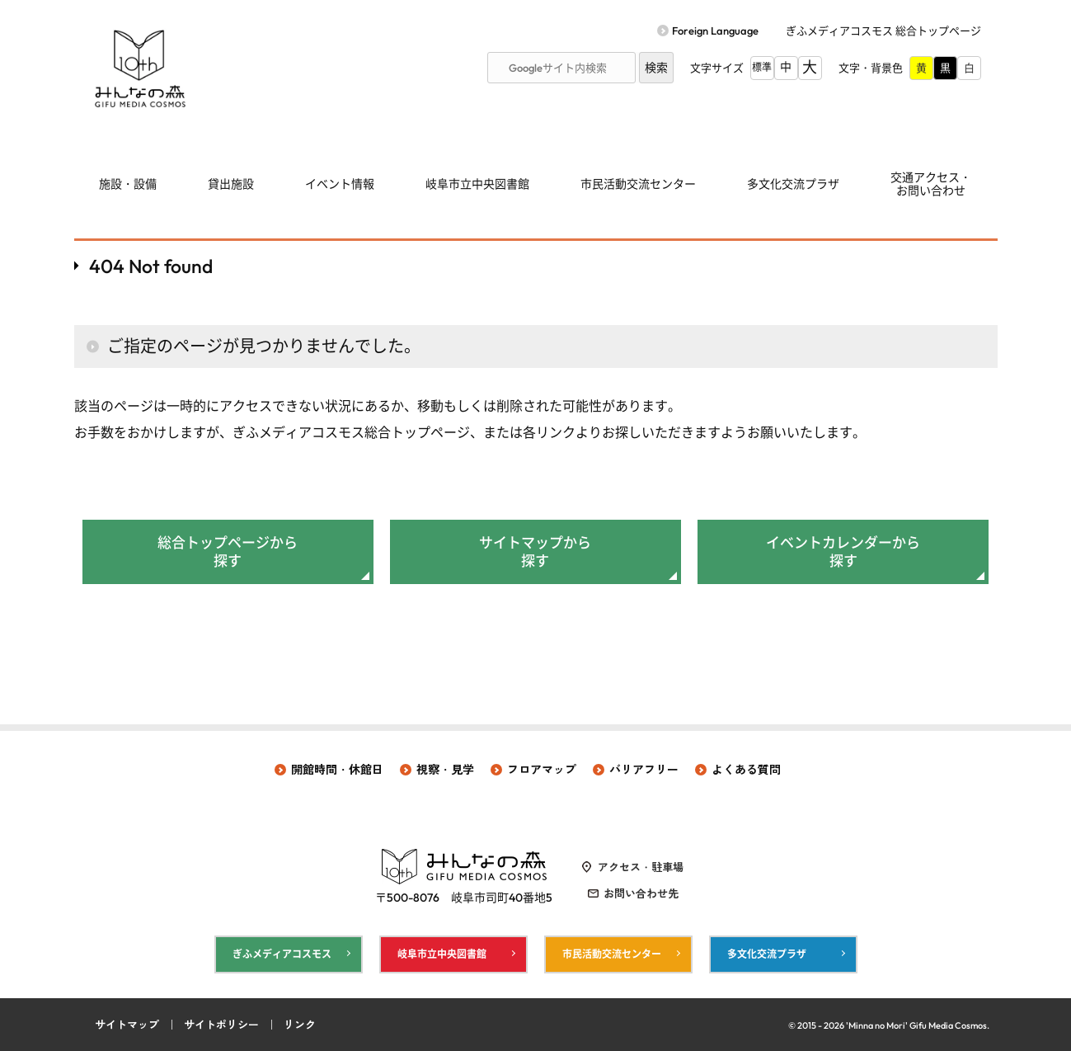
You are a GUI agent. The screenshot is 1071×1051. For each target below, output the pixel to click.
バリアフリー (644, 769)
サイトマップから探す (535, 551)
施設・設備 (128, 184)
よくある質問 (746, 769)
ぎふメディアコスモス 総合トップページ (883, 30)
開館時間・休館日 (337, 769)
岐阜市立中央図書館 (477, 184)
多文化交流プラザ (793, 184)
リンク (300, 1024)
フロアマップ (541, 769)
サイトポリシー (221, 1024)
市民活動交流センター (638, 184)
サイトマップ (127, 1024)
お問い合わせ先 (641, 893)
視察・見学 (445, 769)
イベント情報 (339, 184)
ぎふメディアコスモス (282, 954)
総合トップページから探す (227, 551)
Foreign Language (715, 30)
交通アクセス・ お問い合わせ (930, 184)
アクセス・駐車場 (640, 867)
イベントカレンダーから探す (843, 551)
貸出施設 (231, 184)
